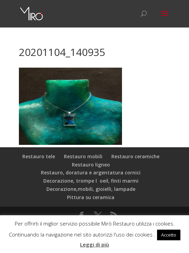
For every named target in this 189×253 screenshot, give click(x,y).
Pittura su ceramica (90, 197)
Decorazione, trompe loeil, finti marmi (90, 180)
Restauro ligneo (91, 164)
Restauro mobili (83, 156)
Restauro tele (38, 156)
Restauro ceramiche (135, 156)
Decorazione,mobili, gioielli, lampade (90, 189)
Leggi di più (94, 244)
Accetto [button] (168, 235)
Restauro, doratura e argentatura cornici (91, 172)
